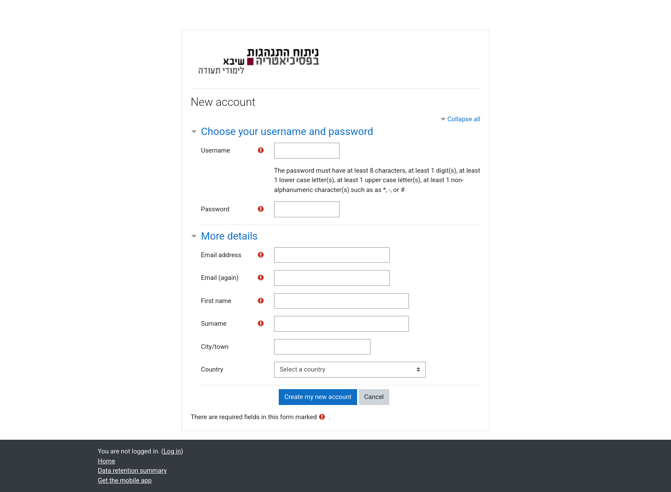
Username (215, 150)
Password (215, 209)
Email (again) (220, 278)
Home (106, 461)
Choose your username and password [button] (287, 132)
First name (216, 301)
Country (212, 369)
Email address (221, 255)
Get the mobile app (125, 480)
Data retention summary (132, 470)
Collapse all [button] (463, 119)
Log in (172, 451)
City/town (214, 347)
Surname (214, 323)
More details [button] (229, 236)
